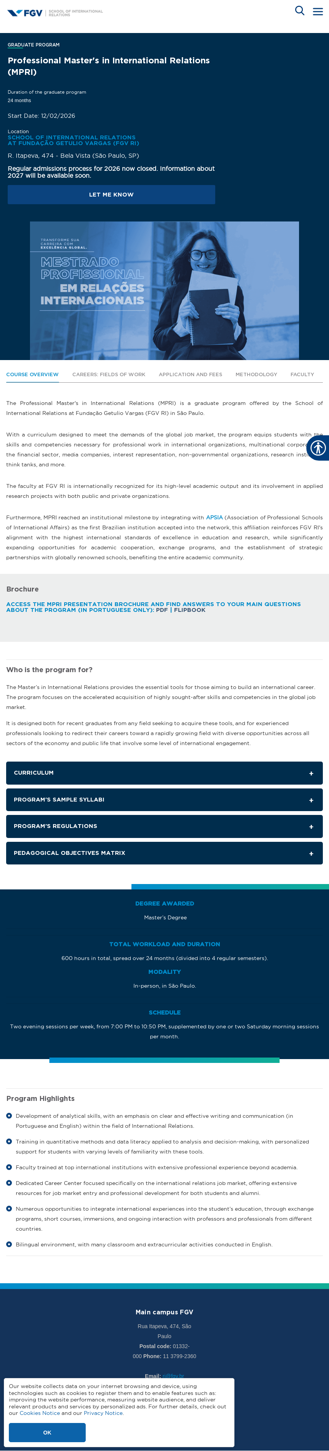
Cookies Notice (40, 1413)
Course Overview (32, 375)
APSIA (214, 517)
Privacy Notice (103, 1413)
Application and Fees (190, 375)
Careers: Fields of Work (108, 375)
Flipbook (190, 610)
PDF (162, 610)
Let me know (111, 194)
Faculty (302, 375)
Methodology (256, 375)
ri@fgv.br (173, 1376)
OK (47, 1433)
